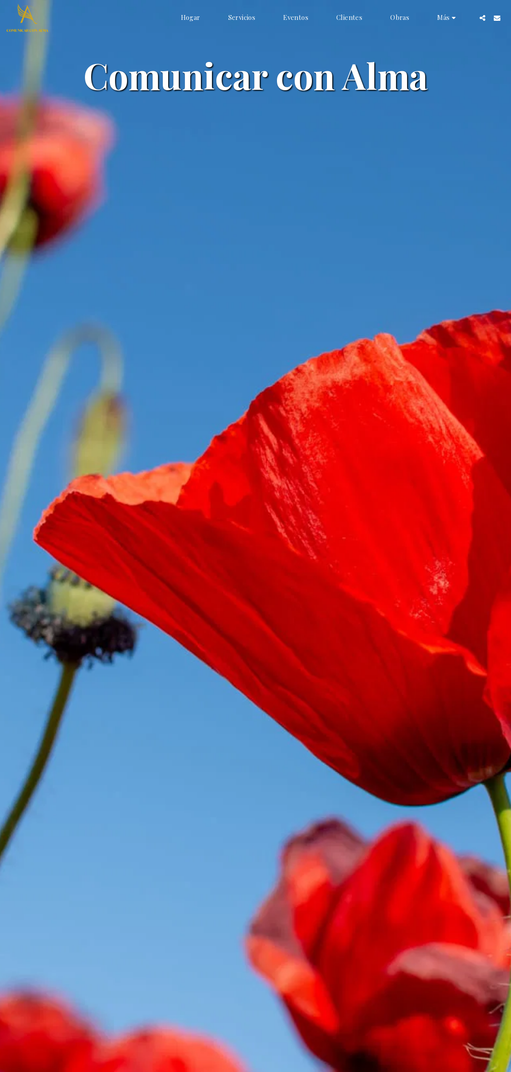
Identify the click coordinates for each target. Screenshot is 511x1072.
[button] (482, 17)
